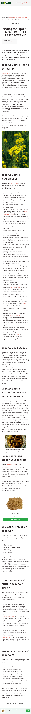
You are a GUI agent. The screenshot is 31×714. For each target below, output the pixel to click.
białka (25, 303)
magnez (21, 315)
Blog (10, 17)
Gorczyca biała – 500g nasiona (15, 514)
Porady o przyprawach (20, 17)
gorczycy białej (13, 183)
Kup (28, 711)
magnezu (6, 214)
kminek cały (6, 637)
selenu (12, 214)
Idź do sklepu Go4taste (23, 3)
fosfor (16, 315)
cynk (17, 334)
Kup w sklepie (15, 519)
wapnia (10, 306)
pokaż (12, 41)
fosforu (19, 287)
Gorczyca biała (6, 73)
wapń (11, 315)
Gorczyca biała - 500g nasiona (14, 710)
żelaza (26, 212)
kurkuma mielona (8, 616)
